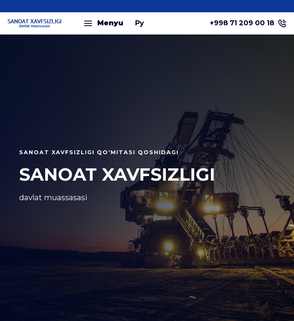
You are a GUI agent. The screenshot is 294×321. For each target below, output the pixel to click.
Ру (139, 23)
